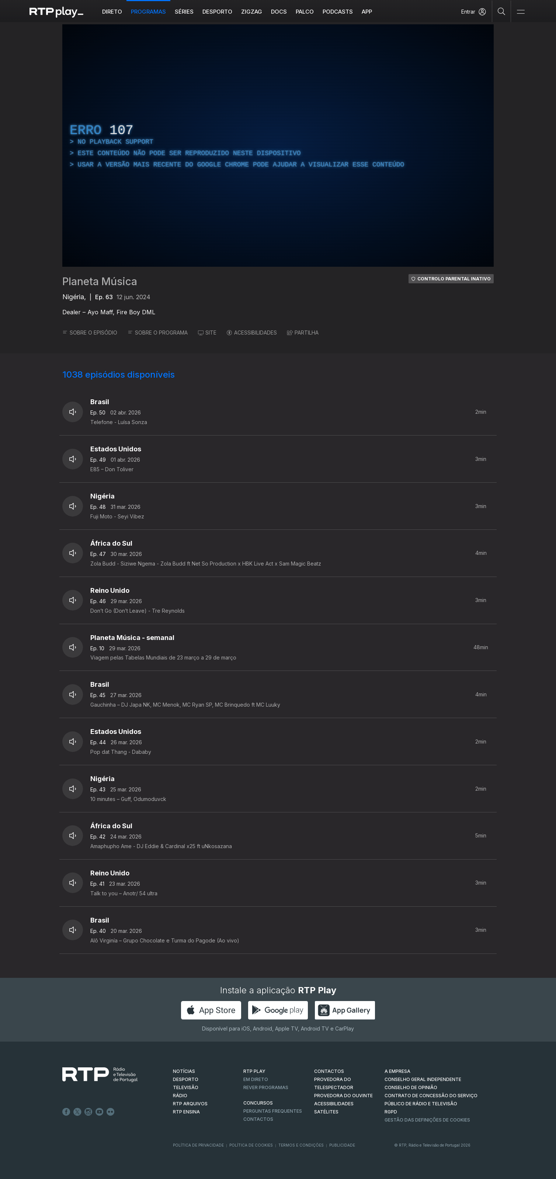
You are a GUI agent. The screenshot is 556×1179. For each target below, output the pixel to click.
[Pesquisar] (501, 11)
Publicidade (342, 1145)
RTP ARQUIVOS (190, 1103)
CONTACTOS (329, 1071)
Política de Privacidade (198, 1145)
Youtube (99, 1112)
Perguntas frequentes (272, 1111)
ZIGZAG (251, 11)
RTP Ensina (186, 1112)
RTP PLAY (254, 1071)
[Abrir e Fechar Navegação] (520, 12)
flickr (111, 1112)
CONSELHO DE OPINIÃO (411, 1087)
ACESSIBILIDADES (252, 332)
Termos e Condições (301, 1145)
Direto (112, 11)
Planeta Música (99, 281)
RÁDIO (180, 1095)
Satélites (326, 1112)
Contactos (258, 1119)
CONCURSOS (258, 1103)
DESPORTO (185, 1079)
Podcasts (338, 11)
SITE (207, 332)
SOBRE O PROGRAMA (158, 332)
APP (367, 11)
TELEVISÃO (185, 1087)
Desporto (217, 11)
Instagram (88, 1112)
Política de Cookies (251, 1145)
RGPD (391, 1112)
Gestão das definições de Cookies (427, 1120)
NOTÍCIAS (184, 1071)
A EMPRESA (397, 1071)
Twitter (77, 1112)
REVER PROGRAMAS (265, 1087)
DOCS (279, 11)
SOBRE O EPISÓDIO (89, 332)
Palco (305, 11)
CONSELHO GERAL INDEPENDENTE (423, 1079)
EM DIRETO (255, 1079)
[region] (278, 145)
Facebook (66, 1112)
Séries (184, 11)
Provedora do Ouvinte (343, 1095)
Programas (148, 11)
